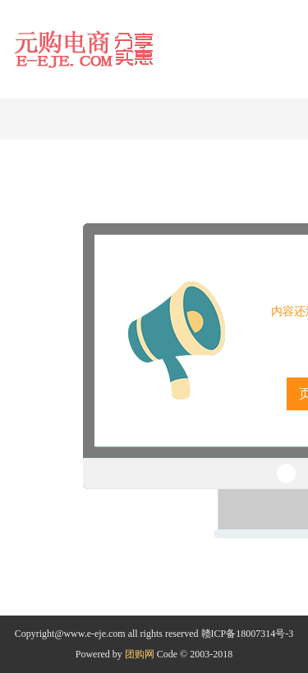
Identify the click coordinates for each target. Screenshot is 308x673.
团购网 (139, 654)
